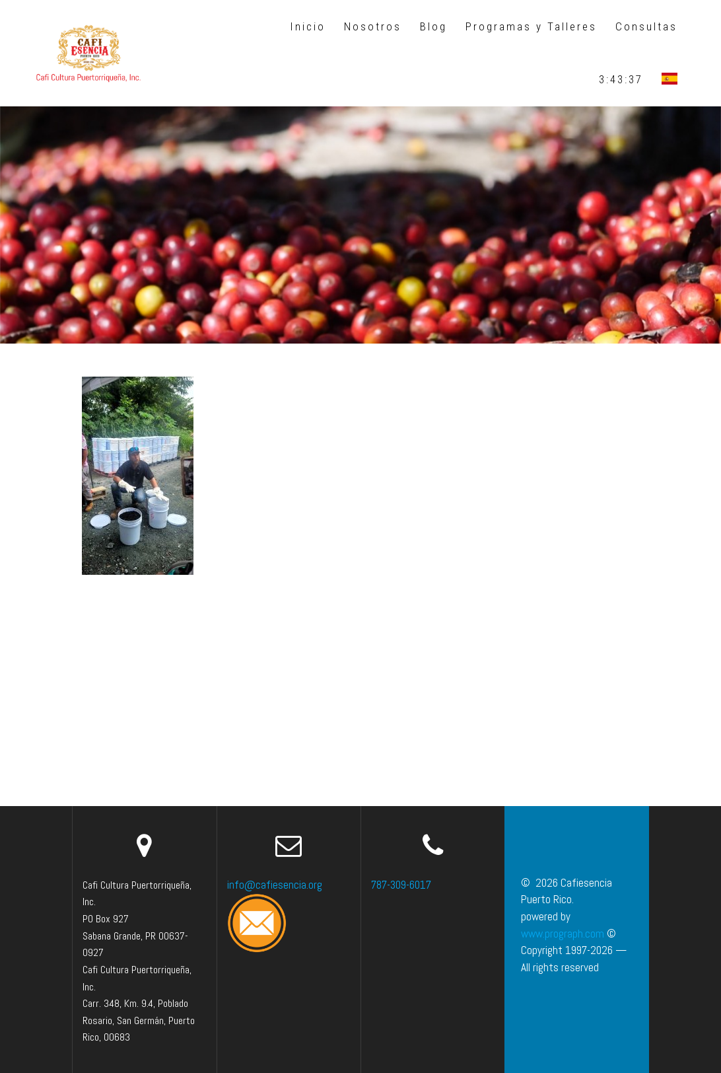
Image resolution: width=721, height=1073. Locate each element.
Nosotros (372, 26)
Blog (433, 26)
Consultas (646, 26)
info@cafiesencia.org (274, 884)
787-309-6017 (401, 884)
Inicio (308, 26)
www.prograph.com (562, 933)
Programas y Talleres (531, 26)
